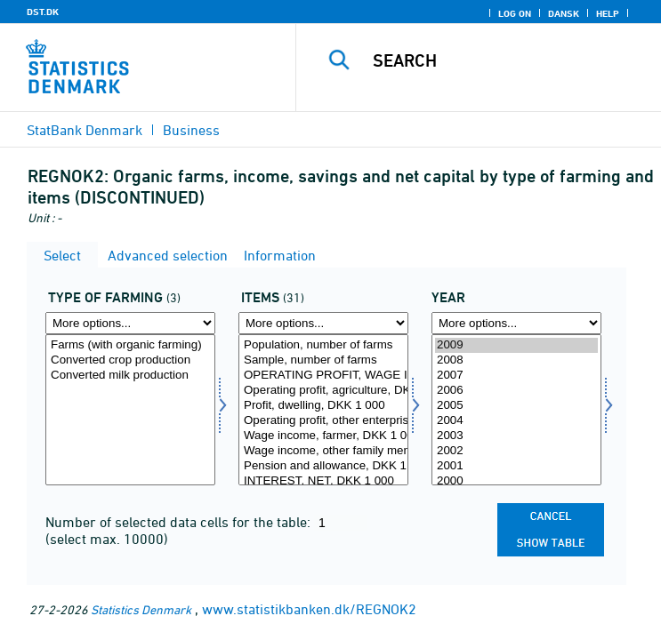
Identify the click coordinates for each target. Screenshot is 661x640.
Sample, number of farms (323, 360)
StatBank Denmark (84, 130)
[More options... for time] (516, 323)
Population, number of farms (323, 345)
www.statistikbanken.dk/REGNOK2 (309, 609)
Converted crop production (130, 360)
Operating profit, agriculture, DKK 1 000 (323, 390)
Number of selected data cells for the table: (179, 522)
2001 (516, 466)
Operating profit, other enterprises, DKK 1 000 (323, 420)
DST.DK (43, 11)
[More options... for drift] (130, 323)
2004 (516, 420)
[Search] (509, 60)
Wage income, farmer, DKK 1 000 (323, 436)
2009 (516, 345)
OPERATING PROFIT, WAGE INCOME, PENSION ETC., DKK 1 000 (323, 375)
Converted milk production (130, 375)
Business (191, 130)
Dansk (563, 13)
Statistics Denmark (141, 609)
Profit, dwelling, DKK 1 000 (323, 405)
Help (607, 13)
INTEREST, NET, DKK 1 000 (323, 481)
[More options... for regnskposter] (323, 323)
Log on (514, 13)
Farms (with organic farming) (130, 345)
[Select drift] (130, 409)
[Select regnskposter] (323, 409)
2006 (516, 390)
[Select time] (516, 409)
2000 (516, 481)
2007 (516, 375)
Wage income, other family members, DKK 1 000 (323, 451)
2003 (516, 436)
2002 (516, 451)
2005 (516, 405)
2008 (516, 360)
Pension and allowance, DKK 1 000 (323, 466)
